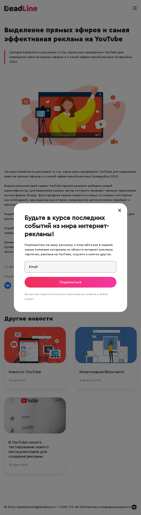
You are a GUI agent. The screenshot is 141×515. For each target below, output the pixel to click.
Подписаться (70, 282)
